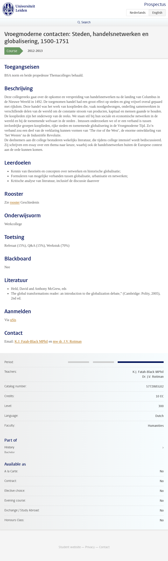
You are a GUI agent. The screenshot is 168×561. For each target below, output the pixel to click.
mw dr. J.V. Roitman (67, 341)
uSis (13, 320)
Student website (70, 547)
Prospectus (155, 4)
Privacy (90, 547)
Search (86, 22)
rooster (14, 202)
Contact (104, 547)
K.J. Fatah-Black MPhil (31, 341)
